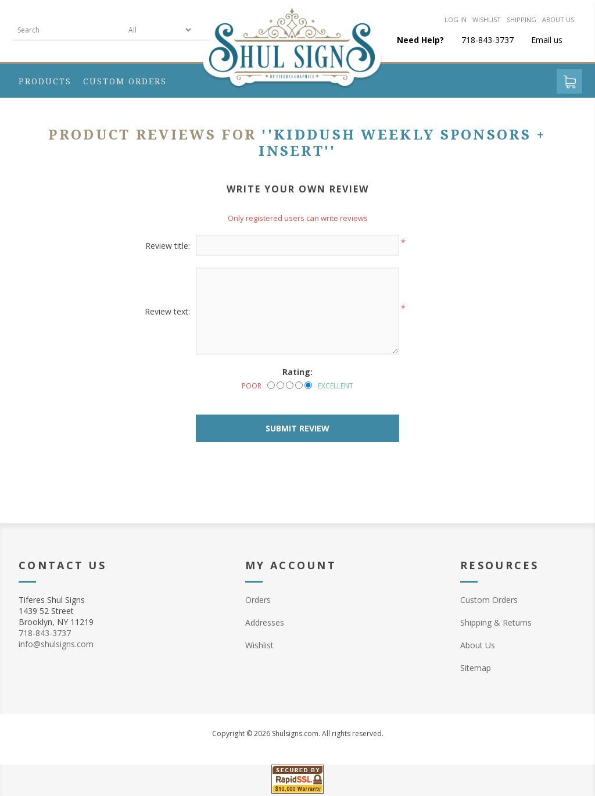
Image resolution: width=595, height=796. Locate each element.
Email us (546, 39)
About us (558, 19)
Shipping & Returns (496, 622)
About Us (477, 645)
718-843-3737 (45, 632)
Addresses (264, 622)
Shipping (521, 19)
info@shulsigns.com (56, 643)
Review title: (167, 245)
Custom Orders (489, 599)
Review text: (167, 311)
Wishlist (486, 19)
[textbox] (68, 30)
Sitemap (475, 667)
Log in (456, 19)
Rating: (297, 371)
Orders (258, 599)
